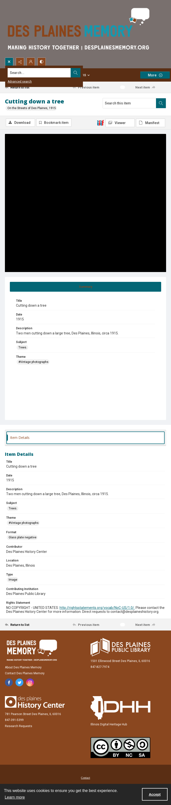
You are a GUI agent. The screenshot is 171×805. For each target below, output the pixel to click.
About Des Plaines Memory (23, 668)
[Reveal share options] (20, 62)
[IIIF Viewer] (120, 122)
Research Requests (18, 726)
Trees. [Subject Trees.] (22, 348)
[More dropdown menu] (155, 75)
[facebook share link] (9, 683)
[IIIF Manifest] (150, 122)
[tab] (85, 287)
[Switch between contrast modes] (42, 62)
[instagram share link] (30, 683)
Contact (85, 778)
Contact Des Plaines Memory (25, 674)
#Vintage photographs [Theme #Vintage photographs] (33, 362)
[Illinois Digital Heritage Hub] (120, 708)
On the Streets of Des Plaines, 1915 (31, 108)
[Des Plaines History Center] (35, 703)
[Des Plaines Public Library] (120, 647)
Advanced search (20, 81)
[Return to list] (26, 87)
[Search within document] (161, 103)
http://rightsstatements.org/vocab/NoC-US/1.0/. (97, 608)
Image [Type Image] (13, 580)
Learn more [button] (15, 797)
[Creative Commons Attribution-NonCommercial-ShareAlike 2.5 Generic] (120, 748)
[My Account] (31, 62)
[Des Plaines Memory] (32, 650)
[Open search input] (9, 62)
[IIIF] (100, 122)
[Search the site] (69, 72)
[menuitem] (85, 778)
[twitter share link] (19, 683)
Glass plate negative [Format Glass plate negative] (22, 538)
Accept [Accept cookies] (155, 794)
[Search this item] (129, 103)
